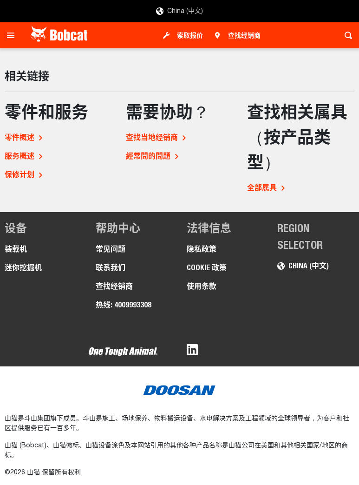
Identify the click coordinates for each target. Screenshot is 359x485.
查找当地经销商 (152, 137)
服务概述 (19, 156)
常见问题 (110, 249)
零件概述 (19, 137)
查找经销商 (244, 35)
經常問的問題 (148, 156)
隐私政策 (201, 249)
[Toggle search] (346, 35)
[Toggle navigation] (13, 35)
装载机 (16, 249)
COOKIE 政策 (207, 267)
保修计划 (19, 174)
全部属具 (262, 187)
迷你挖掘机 (23, 267)
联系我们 (110, 267)
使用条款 (201, 286)
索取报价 (190, 35)
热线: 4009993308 (123, 304)
